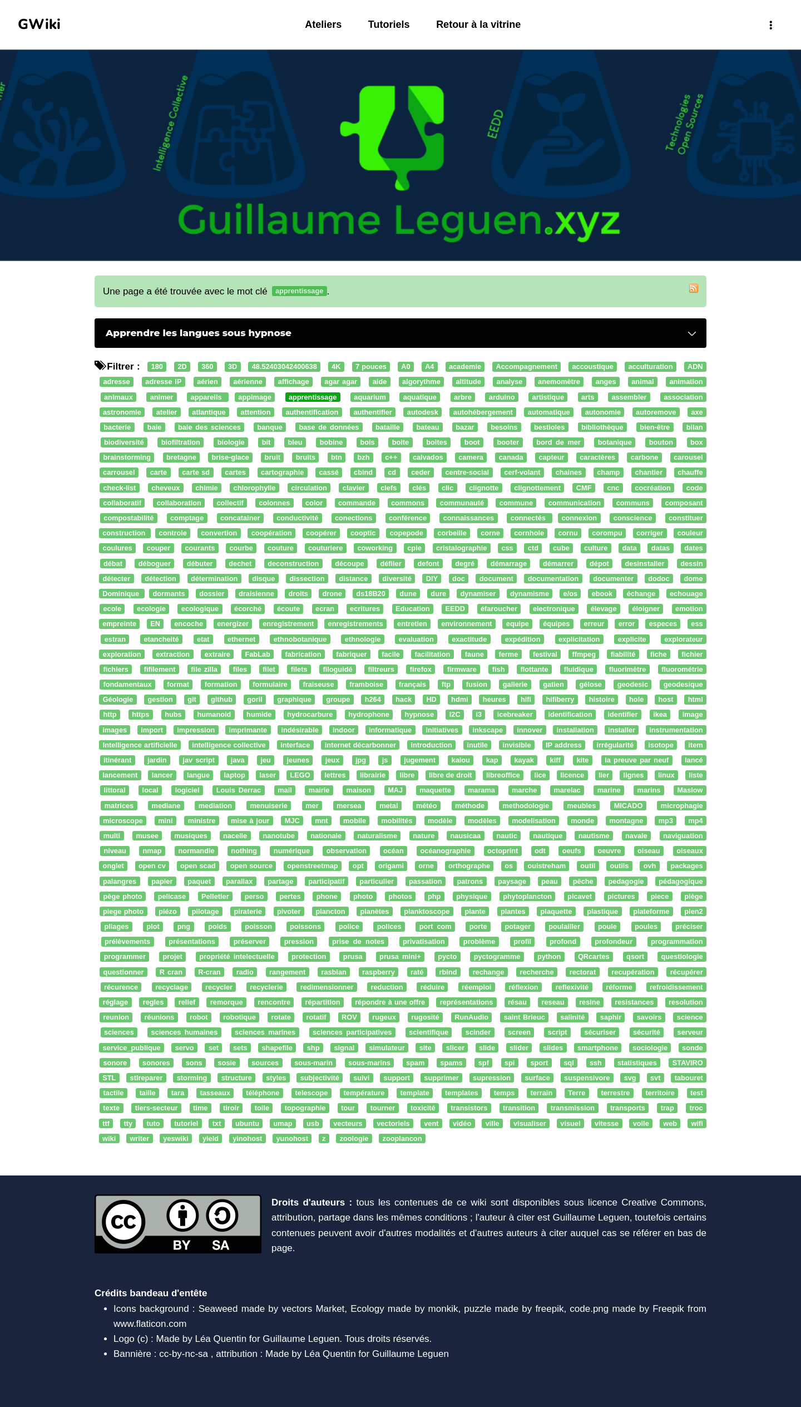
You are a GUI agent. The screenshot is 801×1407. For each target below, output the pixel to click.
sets (240, 1048)
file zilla (204, 669)
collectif (230, 503)
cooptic (362, 533)
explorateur (683, 639)
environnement (466, 624)
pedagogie (626, 881)
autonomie (603, 412)
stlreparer (146, 1078)
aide (380, 382)
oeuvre (609, 851)
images (114, 730)
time (200, 1108)
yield (210, 1138)
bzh (363, 458)
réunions (160, 1017)
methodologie (525, 805)
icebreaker (515, 715)
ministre (202, 820)
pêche (583, 881)
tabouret (689, 1078)
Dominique (121, 593)
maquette (435, 790)
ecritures (365, 608)
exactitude (469, 639)
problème (479, 942)
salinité (572, 1017)
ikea (660, 715)
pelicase (172, 896)
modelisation (534, 820)
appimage (254, 397)
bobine (331, 442)
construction (124, 533)
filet (269, 669)
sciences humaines (184, 1033)
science (690, 1017)
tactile (113, 1093)
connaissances (468, 518)
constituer (686, 518)
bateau (428, 427)
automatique (549, 412)
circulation (309, 488)
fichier (692, 654)
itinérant (117, 760)
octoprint (502, 851)
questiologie (682, 957)
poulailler (564, 926)
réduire (432, 987)
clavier (354, 488)
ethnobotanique (300, 639)
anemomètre (559, 382)
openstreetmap (312, 866)
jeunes (298, 760)
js (385, 760)
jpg (360, 760)
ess (697, 624)
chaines (569, 473)
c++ (391, 458)
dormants (169, 593)
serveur (690, 1033)
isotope (661, 745)
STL (109, 1078)
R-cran (209, 972)
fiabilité (623, 654)
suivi (361, 1078)
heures (494, 700)
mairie (319, 790)
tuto (153, 1123)
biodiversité (124, 442)
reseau (552, 1002)
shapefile (277, 1048)
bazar (465, 427)
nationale (326, 836)
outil (587, 866)
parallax (239, 881)
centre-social (467, 473)
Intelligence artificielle (140, 745)
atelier (166, 412)
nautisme (594, 836)
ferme (508, 654)
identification (570, 715)
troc (696, 1108)
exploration (122, 654)
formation (221, 684)
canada (511, 458)
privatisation (424, 942)
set (214, 1048)
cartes (235, 473)
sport (539, 1063)
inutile (477, 745)
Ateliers (323, 24)
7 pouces (371, 366)
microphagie (682, 805)
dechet (240, 563)
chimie (206, 488)
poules (646, 926)
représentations (466, 1002)
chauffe (690, 473)
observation (347, 851)
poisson (258, 926)
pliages (117, 926)
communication (574, 503)
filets (299, 669)
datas (660, 548)
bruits (305, 458)
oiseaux (689, 851)
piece (660, 896)
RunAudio (471, 1017)
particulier (376, 881)
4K (336, 366)
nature (423, 836)
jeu (265, 760)
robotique (239, 1017)
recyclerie (266, 987)
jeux (332, 760)
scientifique (428, 1033)
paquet (199, 881)
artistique (548, 397)
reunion (116, 1017)
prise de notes (358, 942)
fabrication (303, 654)
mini (165, 820)
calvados (428, 458)
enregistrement (288, 624)
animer (162, 397)
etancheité (161, 639)
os (509, 866)
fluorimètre (627, 669)
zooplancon (402, 1138)
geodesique (683, 684)
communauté (462, 503)
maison (358, 790)
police (349, 926)
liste (696, 775)
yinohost (247, 1138)
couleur (690, 533)
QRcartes (594, 957)
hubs (173, 715)
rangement (287, 972)
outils (619, 866)
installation (575, 730)
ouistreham (546, 866)
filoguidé (337, 669)
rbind (448, 972)
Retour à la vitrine (478, 24)
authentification (311, 412)
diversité (396, 578)
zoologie (354, 1138)
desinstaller (645, 563)
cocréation (652, 488)
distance (353, 578)
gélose (591, 684)
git (191, 700)
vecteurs (347, 1123)
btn (336, 458)
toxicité (423, 1108)
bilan (694, 427)
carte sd (196, 473)
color (314, 503)
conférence (408, 518)
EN (155, 624)
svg (630, 1078)
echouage (686, 593)
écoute (288, 608)
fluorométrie (682, 669)
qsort (635, 957)
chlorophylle (255, 488)
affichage (293, 382)
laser (267, 775)
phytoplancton (527, 896)
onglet (113, 866)
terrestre (615, 1093)
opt (358, 866)
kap (492, 760)
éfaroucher (499, 608)
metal (388, 805)
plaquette (556, 911)
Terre (576, 1093)
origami (391, 866)
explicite (632, 639)
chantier (649, 473)
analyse (510, 382)
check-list (119, 488)
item (695, 745)
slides (553, 1048)
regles (153, 1002)
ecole (112, 608)
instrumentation (676, 730)
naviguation (683, 836)
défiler (390, 563)
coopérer (321, 533)
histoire (602, 700)
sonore (115, 1063)
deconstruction (293, 563)
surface (537, 1078)
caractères (597, 458)
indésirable (299, 730)
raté (417, 972)
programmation (677, 942)
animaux (118, 397)
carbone (645, 458)
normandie (196, 851)
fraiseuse (318, 684)
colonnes (274, 503)
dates (693, 548)
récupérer (686, 972)
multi (111, 836)
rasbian (333, 972)
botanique (615, 442)
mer (311, 805)
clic (447, 488)
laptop (234, 775)
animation (686, 382)
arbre (463, 397)
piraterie (248, 911)
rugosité (425, 1017)
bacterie (117, 427)
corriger (649, 533)
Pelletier (215, 896)
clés (419, 488)
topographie (305, 1108)
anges (606, 382)
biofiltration (180, 442)
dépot (599, 563)
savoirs (649, 1017)
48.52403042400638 (284, 366)
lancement (119, 775)
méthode (469, 805)
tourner (382, 1108)
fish (498, 669)
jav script (198, 760)
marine (609, 790)
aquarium (369, 397)
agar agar (340, 382)
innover (529, 730)
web (670, 1123)
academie (465, 366)
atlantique (208, 412)
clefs (388, 488)
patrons (470, 881)
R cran (171, 972)
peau (549, 881)
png (183, 926)
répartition (322, 1002)
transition (519, 1108)
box (696, 442)
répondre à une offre (390, 1002)
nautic (506, 836)
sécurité (646, 1033)
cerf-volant (522, 473)
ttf (106, 1123)
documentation (553, 578)
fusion (476, 684)
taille (148, 1093)
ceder (420, 473)
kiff (555, 760)
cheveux (165, 488)
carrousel (119, 473)
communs (633, 503)
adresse (116, 382)
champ (608, 473)
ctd (533, 548)
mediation (215, 805)
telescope (311, 1093)
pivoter (289, 911)
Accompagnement (527, 366)
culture (596, 548)
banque (269, 427)
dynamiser (478, 593)
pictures (621, 896)
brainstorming (127, 458)
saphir (610, 1017)
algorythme (421, 382)
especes (663, 624)
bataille (387, 427)
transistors (469, 1108)
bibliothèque (602, 427)
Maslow (690, 790)
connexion (579, 518)
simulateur (386, 1048)
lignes (634, 775)
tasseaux (215, 1093)
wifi (697, 1123)
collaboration (179, 503)
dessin (691, 563)
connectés (530, 518)
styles (276, 1078)
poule (607, 926)
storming (192, 1078)
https (140, 715)
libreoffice (503, 775)
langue (198, 775)
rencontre (274, 1002)
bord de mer (558, 442)
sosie (227, 1063)
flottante (534, 669)
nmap (152, 851)
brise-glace (230, 458)
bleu (295, 442)
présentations (192, 942)
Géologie (118, 700)
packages (687, 866)
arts (587, 397)
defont (428, 563)
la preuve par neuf (637, 760)
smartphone (597, 1048)
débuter (200, 563)
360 (207, 366)
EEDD (455, 608)
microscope (123, 820)
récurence (121, 987)
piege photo (123, 911)
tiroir (231, 1108)
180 (157, 366)
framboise (366, 684)
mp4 (695, 820)
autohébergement (483, 412)
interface (295, 745)
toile (262, 1108)
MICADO (628, 805)
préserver (250, 942)
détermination (214, 578)
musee (147, 836)
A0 (405, 366)
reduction (387, 987)
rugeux (384, 1017)
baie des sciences (209, 427)
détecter (117, 578)
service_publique (131, 1048)
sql (568, 1063)
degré (464, 563)
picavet (579, 896)
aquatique (420, 397)
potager (518, 926)
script (557, 1033)
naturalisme (377, 836)
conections (353, 518)
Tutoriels (389, 24)
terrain (542, 1093)
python (549, 957)
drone (332, 593)
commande (356, 503)
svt (655, 1078)
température (364, 1093)
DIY (432, 578)
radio (245, 972)
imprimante (248, 730)
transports (627, 1108)
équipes (556, 624)
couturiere (325, 548)
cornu (567, 533)
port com (435, 926)
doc (458, 578)
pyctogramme (497, 957)
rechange (489, 972)
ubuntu (247, 1123)
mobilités (397, 820)
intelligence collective (228, 745)
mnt (321, 820)
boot (472, 442)
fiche (658, 654)
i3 (479, 715)
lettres (334, 775)
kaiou (461, 760)
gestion (160, 700)
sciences (119, 1033)
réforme (619, 987)
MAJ (395, 790)
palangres (119, 881)
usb (312, 1123)
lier (604, 775)
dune (407, 593)
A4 (429, 366)
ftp (446, 684)
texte (111, 1108)
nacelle (235, 836)
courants (200, 548)
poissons (305, 926)
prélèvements (127, 942)
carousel (688, 458)
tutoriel (186, 1123)
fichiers (115, 669)
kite (582, 760)
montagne (626, 820)
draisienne (256, 593)
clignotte (483, 488)
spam (415, 1063)
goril (255, 700)
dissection (306, 578)
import (152, 730)
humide (258, 715)
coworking (375, 548)
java (238, 760)
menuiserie (268, 805)
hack (403, 700)
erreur (594, 624)
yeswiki (175, 1138)
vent (431, 1123)
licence (572, 775)
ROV (349, 1017)
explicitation (579, 639)
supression (492, 1078)
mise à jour (250, 820)
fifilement (160, 669)
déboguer (155, 563)
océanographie (446, 851)
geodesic (632, 684)
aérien (207, 382)
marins (649, 790)
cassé (328, 473)
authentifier (372, 412)
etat (203, 639)
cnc (613, 488)
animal (642, 382)
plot (152, 926)
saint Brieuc (524, 1017)
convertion (219, 533)
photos (400, 896)
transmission (573, 1108)
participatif (326, 881)
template (414, 1093)
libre (407, 775)
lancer (162, 775)
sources (265, 1063)
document (496, 578)
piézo (168, 911)
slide (487, 1048)
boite (400, 442)
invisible (516, 745)
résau (517, 1002)
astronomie (122, 412)
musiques (190, 836)
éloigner (646, 608)
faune (474, 654)
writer (139, 1138)
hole (636, 700)
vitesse (607, 1123)
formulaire (270, 684)
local (150, 790)
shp (313, 1048)
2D (181, 366)
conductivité (297, 518)
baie (154, 427)
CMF (584, 488)
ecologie (151, 608)
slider (519, 1048)
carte (158, 473)
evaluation (416, 639)
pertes (289, 896)
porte (478, 926)
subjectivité (319, 1078)
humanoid (214, 715)
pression (299, 942)
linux (666, 775)
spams (451, 1063)
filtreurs (381, 669)
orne (426, 866)
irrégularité (615, 745)
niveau (114, 851)
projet (172, 957)
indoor (344, 730)
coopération (271, 533)
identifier (623, 715)
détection (160, 578)
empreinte (119, 624)
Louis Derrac (238, 790)
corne (490, 533)
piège (693, 896)
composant (684, 503)
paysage (512, 881)
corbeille (451, 533)
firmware (462, 669)
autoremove (656, 412)
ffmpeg (584, 654)
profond (563, 942)
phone (327, 896)
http (109, 715)
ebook (602, 593)
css (507, 548)
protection (308, 957)
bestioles (549, 427)
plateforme (651, 911)
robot (199, 1017)
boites (436, 442)
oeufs (571, 851)
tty (127, 1123)
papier (161, 881)
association (683, 397)
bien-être (655, 427)
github (222, 700)
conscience (633, 518)
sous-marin (313, 1063)
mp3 (666, 820)
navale (636, 836)
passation (425, 881)
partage (280, 881)
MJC (292, 820)
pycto (447, 957)
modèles (482, 820)
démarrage (509, 563)
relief (187, 1002)
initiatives (442, 730)
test (696, 1093)
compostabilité (128, 518)
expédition (523, 639)
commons (407, 503)
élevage (604, 608)
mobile (354, 820)
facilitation (432, 654)
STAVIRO (688, 1063)
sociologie (650, 1048)
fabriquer (351, 654)
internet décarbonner (360, 745)
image (693, 715)
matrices (119, 805)
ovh (650, 866)
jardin (157, 760)
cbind (363, 473)
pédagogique (681, 881)
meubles (581, 805)
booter (508, 442)
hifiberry (560, 700)
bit (266, 442)
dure (438, 593)
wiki (109, 1138)
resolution (686, 1002)
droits (298, 593)
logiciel (187, 790)
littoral (115, 790)
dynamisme (529, 593)
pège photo (122, 896)
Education (412, 608)
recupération (632, 972)
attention (256, 412)
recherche (537, 972)
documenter (613, 578)
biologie (231, 442)
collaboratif (122, 503)
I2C (455, 715)
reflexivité (572, 987)
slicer (455, 1048)
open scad (198, 866)
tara (177, 1093)
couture (281, 548)
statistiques (637, 1063)
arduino (502, 397)
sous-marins (369, 1063)
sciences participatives (352, 1033)
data (629, 548)
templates (461, 1093)
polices (389, 926)
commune (516, 503)
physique (471, 896)
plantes (513, 911)
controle (173, 533)
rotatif (316, 1017)
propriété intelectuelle (236, 957)
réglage (115, 1002)
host (666, 700)
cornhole (529, 533)
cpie (414, 548)
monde (582, 820)
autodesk (422, 412)
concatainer (240, 518)
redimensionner (327, 987)
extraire (217, 654)
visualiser (529, 1123)
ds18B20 (370, 593)
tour (348, 1108)
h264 (373, 700)
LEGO (300, 775)
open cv (152, 866)
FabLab (257, 654)
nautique (547, 836)
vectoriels (393, 1123)
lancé (694, 760)
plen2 (693, 911)
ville (493, 1123)
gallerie (515, 684)
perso (254, 896)
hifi (526, 700)
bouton (661, 442)
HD (431, 700)
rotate (280, 1017)
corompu (607, 533)
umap (283, 1123)
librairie (372, 775)
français (412, 684)
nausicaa (466, 836)
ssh (596, 1063)
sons (194, 1063)
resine (589, 1002)
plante (475, 911)
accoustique (593, 366)
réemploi (476, 987)
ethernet (241, 639)
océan (393, 851)
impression (196, 730)
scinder (478, 1033)
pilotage (205, 911)
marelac (566, 790)
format (178, 684)
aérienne (247, 382)
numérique (292, 851)
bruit (272, 458)
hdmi (459, 700)
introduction (431, 745)
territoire (659, 1093)
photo (363, 896)
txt (216, 1123)
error (627, 624)
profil (522, 942)
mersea (349, 805)
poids (217, 926)
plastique (602, 911)
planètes (374, 911)
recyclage (171, 987)
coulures (117, 548)
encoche (188, 624)
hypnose (419, 715)
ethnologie (362, 639)
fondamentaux (127, 684)
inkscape (487, 730)
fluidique (579, 669)
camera (470, 458)
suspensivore (587, 1078)
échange (641, 593)
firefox (421, 669)
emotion (689, 608)
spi (510, 1063)
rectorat (583, 972)
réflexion (523, 987)
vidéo (462, 1123)
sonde (692, 1048)
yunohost (292, 1138)
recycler (219, 987)
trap (667, 1108)
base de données (329, 427)
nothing (244, 851)
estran (115, 639)
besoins (504, 427)
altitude (468, 382)
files (240, 669)
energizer (233, 624)
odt (540, 851)
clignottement (537, 488)
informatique (390, 730)
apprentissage (313, 397)
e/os (570, 593)
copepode (406, 533)
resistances (634, 1002)
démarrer (558, 563)
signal (344, 1048)
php (434, 896)
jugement (420, 760)
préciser (689, 926)
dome (693, 578)
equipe (517, 624)
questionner (123, 972)
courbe (241, 548)
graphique (294, 700)
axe (697, 412)
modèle (440, 820)
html (695, 700)
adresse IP (163, 382)
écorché (247, 608)
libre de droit (450, 775)
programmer (125, 957)
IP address (564, 745)
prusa (353, 957)
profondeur (613, 942)
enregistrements (355, 624)
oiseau (648, 851)
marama (481, 790)
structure (236, 1078)
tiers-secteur (156, 1108)
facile (391, 654)
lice (540, 775)
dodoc (658, 578)
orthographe (469, 866)
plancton (330, 911)
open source (251, 866)
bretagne (181, 458)
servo (184, 1048)
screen (519, 1033)
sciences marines (265, 1033)
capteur (551, 458)
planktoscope (426, 911)
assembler (628, 397)
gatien (553, 684)
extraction (173, 654)
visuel (570, 1123)
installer (621, 730)
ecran (324, 608)
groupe (338, 700)
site (425, 1048)
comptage (187, 518)
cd (392, 473)
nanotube (279, 836)
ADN (695, 366)
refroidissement (676, 987)
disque (263, 578)
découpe (349, 563)
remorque (226, 1002)
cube (561, 548)
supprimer (441, 1078)
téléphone (262, 1093)
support (397, 1078)
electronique (554, 608)
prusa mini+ (400, 957)
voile (641, 1123)
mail (285, 790)
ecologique (200, 608)
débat (112, 563)
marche (524, 790)
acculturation (650, 366)
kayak (523, 760)
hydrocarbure (310, 715)
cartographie (282, 473)
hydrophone (368, 715)
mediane (166, 805)
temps (504, 1093)
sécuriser (600, 1033)
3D (232, 366)
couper (159, 548)
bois (367, 442)
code (694, 488)
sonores (156, 1063)
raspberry (378, 972)
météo (426, 805)
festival (545, 654)
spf (483, 1063)
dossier (211, 593)
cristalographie (461, 548)
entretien (412, 624)
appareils (208, 397)
